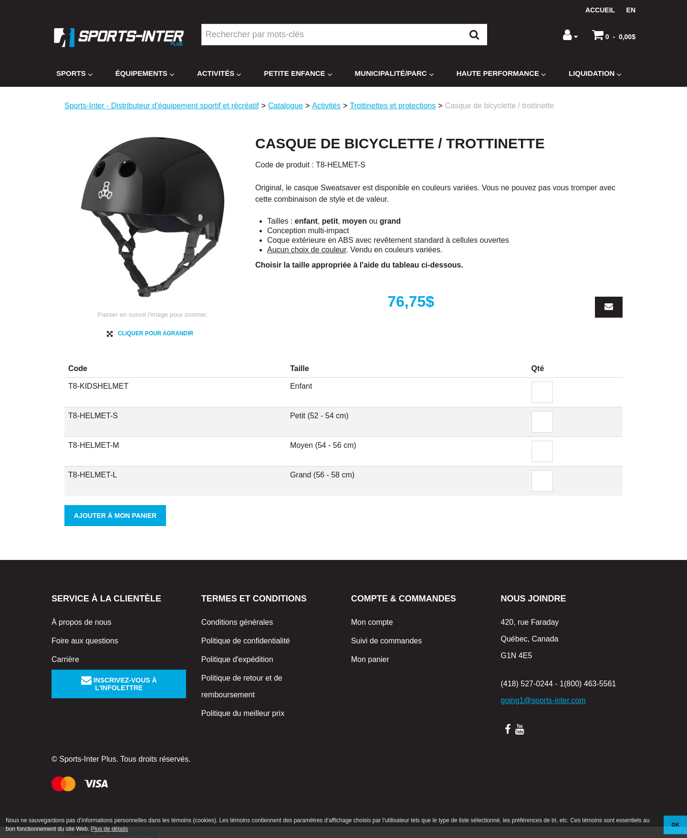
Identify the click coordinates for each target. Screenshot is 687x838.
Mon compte (372, 622)
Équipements (144, 73)
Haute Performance (501, 73)
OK (675, 825)
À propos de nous (81, 622)
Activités (219, 73)
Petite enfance (298, 73)
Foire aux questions (85, 641)
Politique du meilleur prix (242, 713)
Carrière (65, 659)
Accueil (600, 10)
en (630, 10)
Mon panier (370, 659)
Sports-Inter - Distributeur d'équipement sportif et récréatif (161, 106)
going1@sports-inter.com (542, 700)
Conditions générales (237, 622)
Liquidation (595, 73)
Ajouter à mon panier (115, 515)
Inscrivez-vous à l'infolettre (119, 684)
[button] (613, 35)
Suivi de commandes (386, 641)
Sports (74, 73)
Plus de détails (109, 829)
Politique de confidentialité (245, 641)
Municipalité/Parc (394, 73)
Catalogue (285, 106)
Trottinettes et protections (393, 106)
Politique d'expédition (237, 659)
